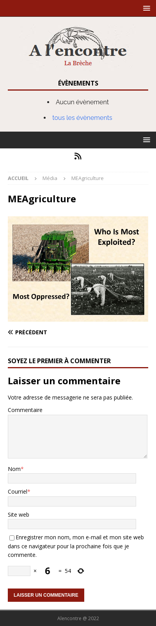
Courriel (17, 491)
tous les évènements (82, 117)
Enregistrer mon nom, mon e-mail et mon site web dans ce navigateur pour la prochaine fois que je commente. (76, 545)
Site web (18, 514)
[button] (145, 8)
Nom (14, 469)
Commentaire (25, 410)
